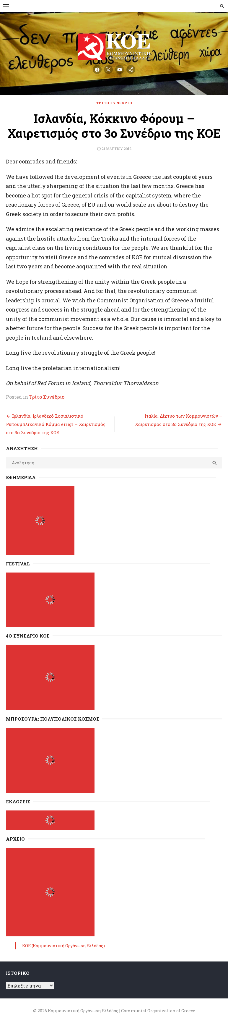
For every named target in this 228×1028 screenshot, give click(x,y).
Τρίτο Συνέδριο (114, 102)
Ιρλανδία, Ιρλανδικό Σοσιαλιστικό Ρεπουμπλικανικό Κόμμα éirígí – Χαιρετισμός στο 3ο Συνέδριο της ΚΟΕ (55, 424)
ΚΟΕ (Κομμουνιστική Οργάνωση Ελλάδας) (63, 945)
